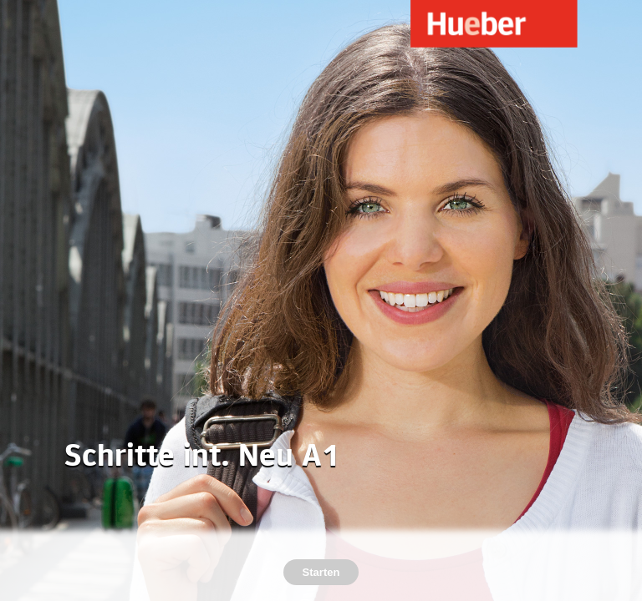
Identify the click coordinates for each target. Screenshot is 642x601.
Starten (321, 572)
